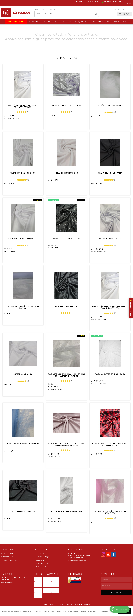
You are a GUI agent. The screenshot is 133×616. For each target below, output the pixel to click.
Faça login (52, 9)
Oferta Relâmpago (16, 22)
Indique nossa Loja (9, 560)
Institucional (8, 550)
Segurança (40, 560)
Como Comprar (42, 553)
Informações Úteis (44, 550)
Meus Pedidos (119, 22)
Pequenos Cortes (100, 22)
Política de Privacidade (45, 567)
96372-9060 (110, 2)
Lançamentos (82, 22)
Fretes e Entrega (42, 557)
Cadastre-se (127, 10)
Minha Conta (117, 10)
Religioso (67, 22)
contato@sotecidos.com (77, 560)
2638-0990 (93, 2)
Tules (56, 22)
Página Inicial (7, 553)
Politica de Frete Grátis (45, 563)
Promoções (34, 22)
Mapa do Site (7, 557)
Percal (46, 22)
